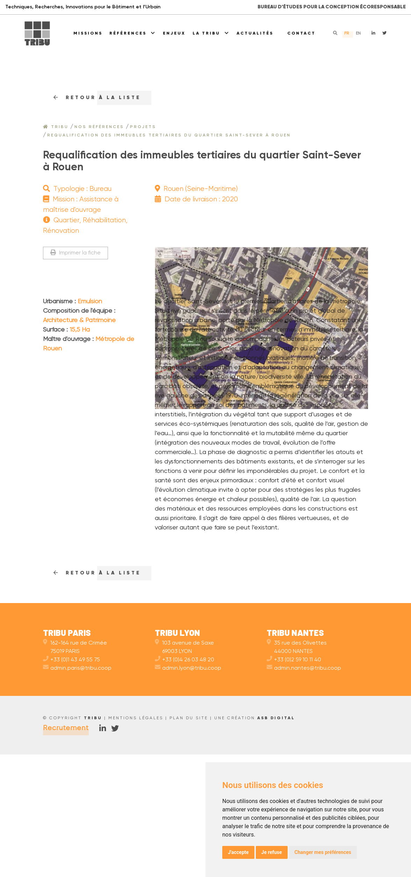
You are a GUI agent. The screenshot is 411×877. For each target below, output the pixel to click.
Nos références (99, 127)
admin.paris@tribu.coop (77, 791)
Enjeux (174, 33)
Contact (301, 33)
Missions (87, 33)
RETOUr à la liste (97, 97)
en (358, 33)
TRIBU (93, 841)
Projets (143, 127)
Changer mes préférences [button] (323, 852)
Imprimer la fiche (75, 253)
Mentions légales (135, 841)
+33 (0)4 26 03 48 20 (184, 782)
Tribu (55, 127)
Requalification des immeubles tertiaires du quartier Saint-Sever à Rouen (169, 135)
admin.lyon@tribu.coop (188, 791)
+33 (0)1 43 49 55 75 (71, 782)
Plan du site (189, 841)
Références (132, 33)
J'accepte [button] (238, 852)
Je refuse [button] (271, 852)
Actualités (255, 33)
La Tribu (211, 33)
